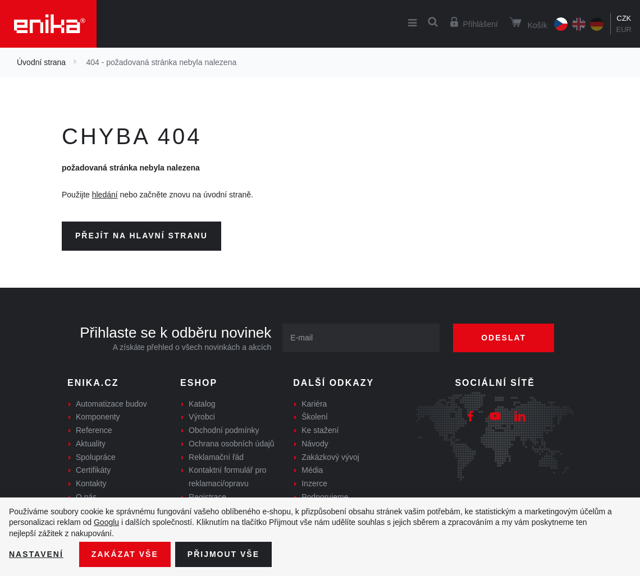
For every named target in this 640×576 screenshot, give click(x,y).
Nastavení (36, 554)
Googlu (106, 522)
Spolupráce (96, 457)
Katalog (202, 403)
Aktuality (91, 443)
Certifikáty (93, 470)
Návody (314, 443)
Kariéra (314, 403)
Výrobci (202, 416)
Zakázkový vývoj (330, 457)
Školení (314, 416)
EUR (624, 29)
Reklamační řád (216, 457)
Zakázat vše (125, 554)
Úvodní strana (41, 62)
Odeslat (503, 337)
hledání (105, 194)
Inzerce (314, 483)
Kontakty (91, 483)
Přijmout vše (223, 554)
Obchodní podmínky (224, 430)
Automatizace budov (111, 403)
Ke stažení (320, 430)
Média (312, 470)
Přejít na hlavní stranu (141, 235)
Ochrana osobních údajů (232, 443)
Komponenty (98, 416)
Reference (94, 430)
